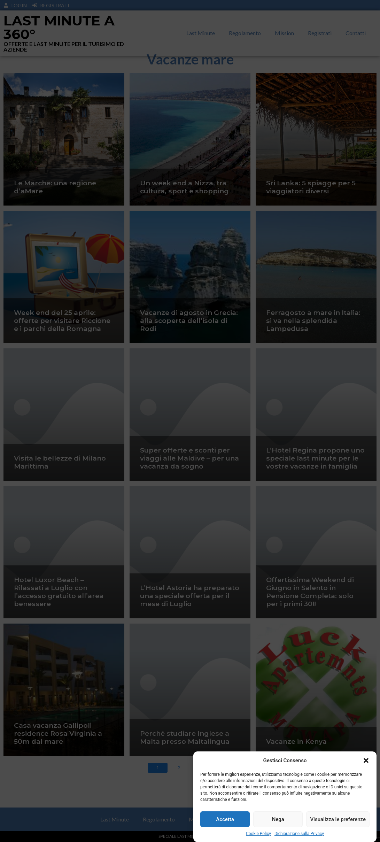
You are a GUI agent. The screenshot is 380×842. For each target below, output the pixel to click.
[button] (366, 761)
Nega (278, 821)
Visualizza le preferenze (338, 821)
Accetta (225, 821)
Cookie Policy (258, 835)
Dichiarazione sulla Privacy (299, 835)
